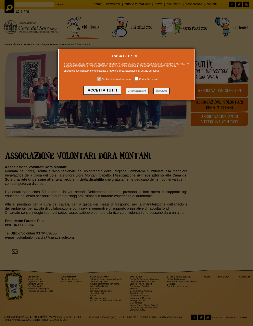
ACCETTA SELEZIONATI (137, 91)
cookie (173, 66)
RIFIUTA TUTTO (161, 91)
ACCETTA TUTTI (102, 90)
